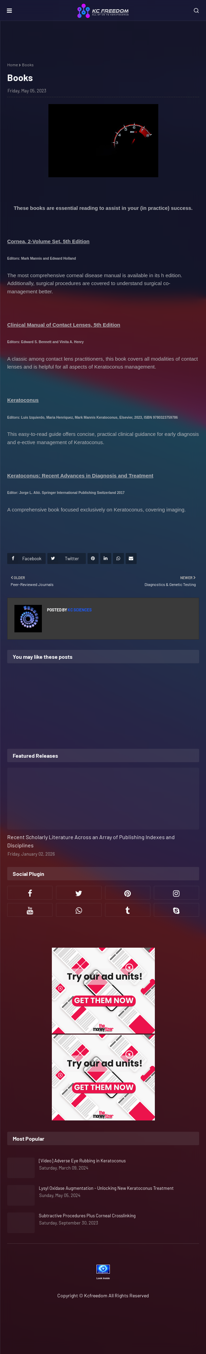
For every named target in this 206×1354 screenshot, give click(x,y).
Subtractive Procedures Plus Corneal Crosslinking (87, 1215)
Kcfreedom (95, 1295)
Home (12, 64)
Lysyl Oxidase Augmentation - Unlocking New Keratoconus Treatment (106, 1188)
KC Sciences (79, 609)
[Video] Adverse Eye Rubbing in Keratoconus (82, 1160)
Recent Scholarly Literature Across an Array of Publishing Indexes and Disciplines (91, 841)
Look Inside (103, 1278)
